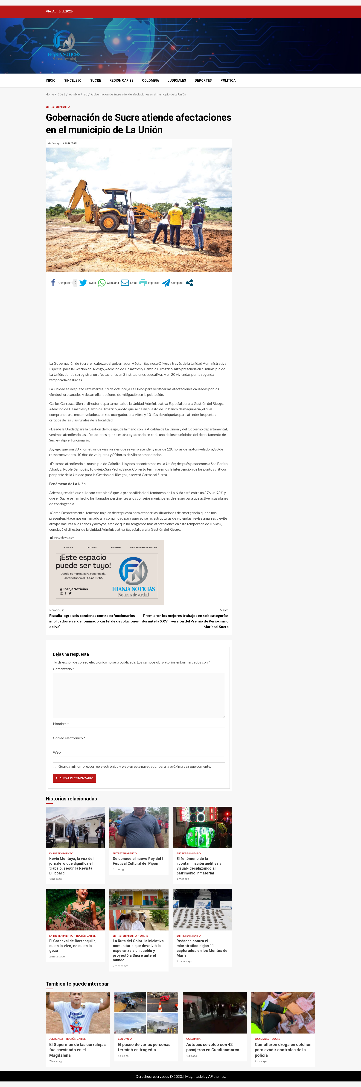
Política (228, 80)
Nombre (61, 723)
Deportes (203, 80)
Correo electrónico (69, 738)
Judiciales (177, 80)
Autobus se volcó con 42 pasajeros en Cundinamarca (215, 1013)
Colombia (150, 80)
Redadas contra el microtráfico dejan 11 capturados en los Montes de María (202, 909)
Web (57, 752)
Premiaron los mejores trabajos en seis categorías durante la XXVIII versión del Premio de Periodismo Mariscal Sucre (184, 618)
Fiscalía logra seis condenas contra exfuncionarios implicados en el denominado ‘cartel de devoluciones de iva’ (94, 618)
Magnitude (194, 1076)
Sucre (95, 80)
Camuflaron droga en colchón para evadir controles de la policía (283, 1013)
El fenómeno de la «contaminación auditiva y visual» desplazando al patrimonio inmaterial (202, 827)
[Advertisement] (139, 326)
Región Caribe (121, 80)
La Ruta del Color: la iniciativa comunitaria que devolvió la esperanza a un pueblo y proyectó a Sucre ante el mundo (138, 909)
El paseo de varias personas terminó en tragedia (146, 1013)
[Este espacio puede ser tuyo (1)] (106, 572)
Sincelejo (73, 80)
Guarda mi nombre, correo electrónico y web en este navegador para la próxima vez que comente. (134, 766)
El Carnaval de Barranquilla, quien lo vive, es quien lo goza (75, 909)
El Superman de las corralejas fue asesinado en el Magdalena (78, 1013)
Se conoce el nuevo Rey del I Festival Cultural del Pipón (138, 827)
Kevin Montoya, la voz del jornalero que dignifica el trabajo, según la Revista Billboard (75, 827)
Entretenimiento (58, 106)
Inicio (50, 80)
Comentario (63, 668)
